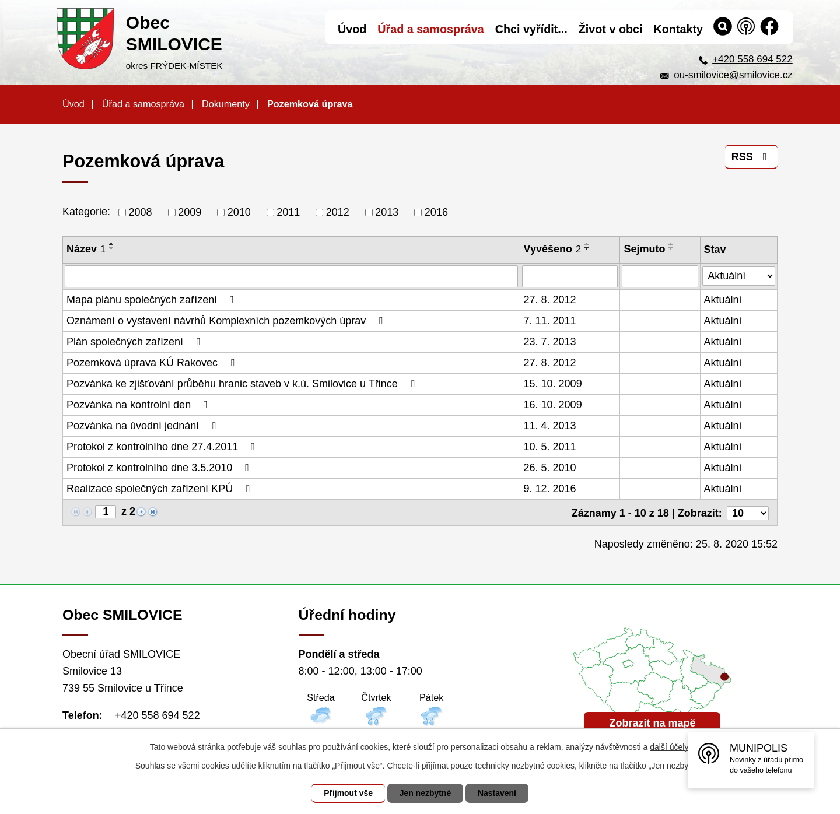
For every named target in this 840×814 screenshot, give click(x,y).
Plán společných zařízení (135, 342)
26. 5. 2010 (550, 467)
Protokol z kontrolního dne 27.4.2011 (163, 446)
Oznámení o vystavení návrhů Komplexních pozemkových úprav (226, 321)
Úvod (73, 104)
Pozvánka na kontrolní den (139, 404)
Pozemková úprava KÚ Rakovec (152, 363)
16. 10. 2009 (553, 404)
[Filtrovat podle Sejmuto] (660, 276)
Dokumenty (226, 104)
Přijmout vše (348, 793)
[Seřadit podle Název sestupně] (112, 248)
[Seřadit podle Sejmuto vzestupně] (672, 243)
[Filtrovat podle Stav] (738, 275)
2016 (436, 212)
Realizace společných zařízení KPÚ (160, 488)
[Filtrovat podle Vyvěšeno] (570, 276)
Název (86, 249)
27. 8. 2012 (550, 300)
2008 (140, 212)
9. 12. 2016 (550, 488)
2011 (288, 212)
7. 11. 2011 (550, 321)
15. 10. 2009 (553, 384)
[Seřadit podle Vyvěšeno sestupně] (587, 248)
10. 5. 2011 (550, 446)
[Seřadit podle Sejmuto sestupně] (672, 248)
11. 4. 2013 (550, 425)
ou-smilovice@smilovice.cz (733, 74)
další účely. (670, 747)
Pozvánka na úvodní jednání (143, 425)
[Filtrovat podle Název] (291, 276)
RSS (752, 157)
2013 (386, 212)
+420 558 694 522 (752, 59)
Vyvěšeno (552, 249)
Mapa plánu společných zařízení (152, 300)
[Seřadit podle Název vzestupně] (112, 243)
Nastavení (497, 793)
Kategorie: (86, 211)
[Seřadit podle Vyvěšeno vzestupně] (587, 243)
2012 (337, 212)
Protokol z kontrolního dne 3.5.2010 (160, 467)
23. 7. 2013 (550, 342)
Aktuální (723, 300)
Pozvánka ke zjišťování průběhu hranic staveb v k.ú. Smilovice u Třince (242, 384)
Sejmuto (645, 249)
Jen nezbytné (426, 793)
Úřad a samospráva (143, 104)
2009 (189, 212)
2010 (239, 212)
